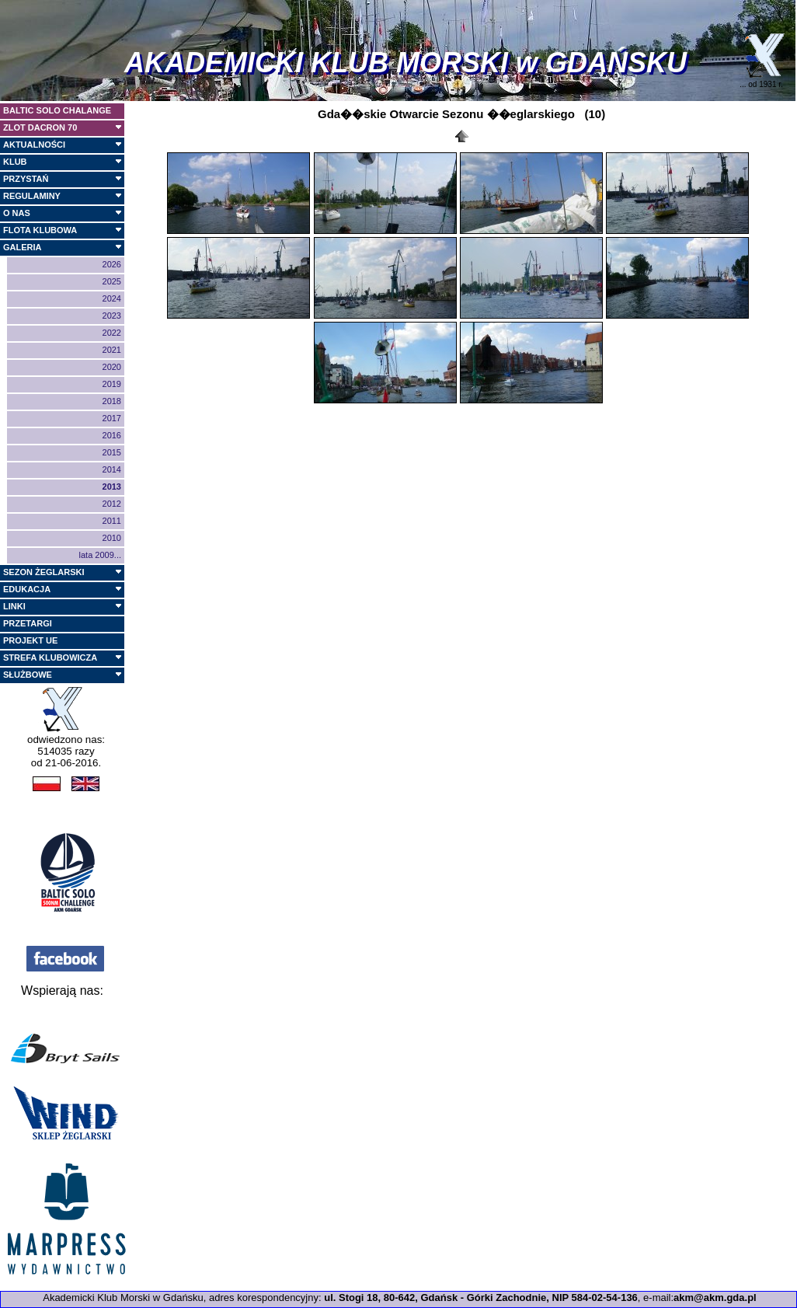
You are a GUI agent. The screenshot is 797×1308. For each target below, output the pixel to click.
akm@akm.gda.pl (715, 1297)
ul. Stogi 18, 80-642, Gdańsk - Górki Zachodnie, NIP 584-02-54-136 (481, 1297)
